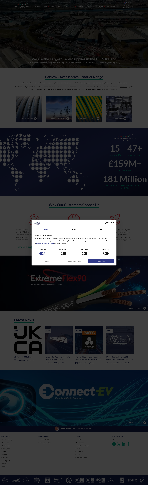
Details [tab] (74, 229)
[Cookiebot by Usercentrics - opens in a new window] (106, 223)
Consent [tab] (46, 229)
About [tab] (102, 229)
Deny (47, 261)
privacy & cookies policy (45, 243)
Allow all (101, 261)
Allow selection (74, 261)
